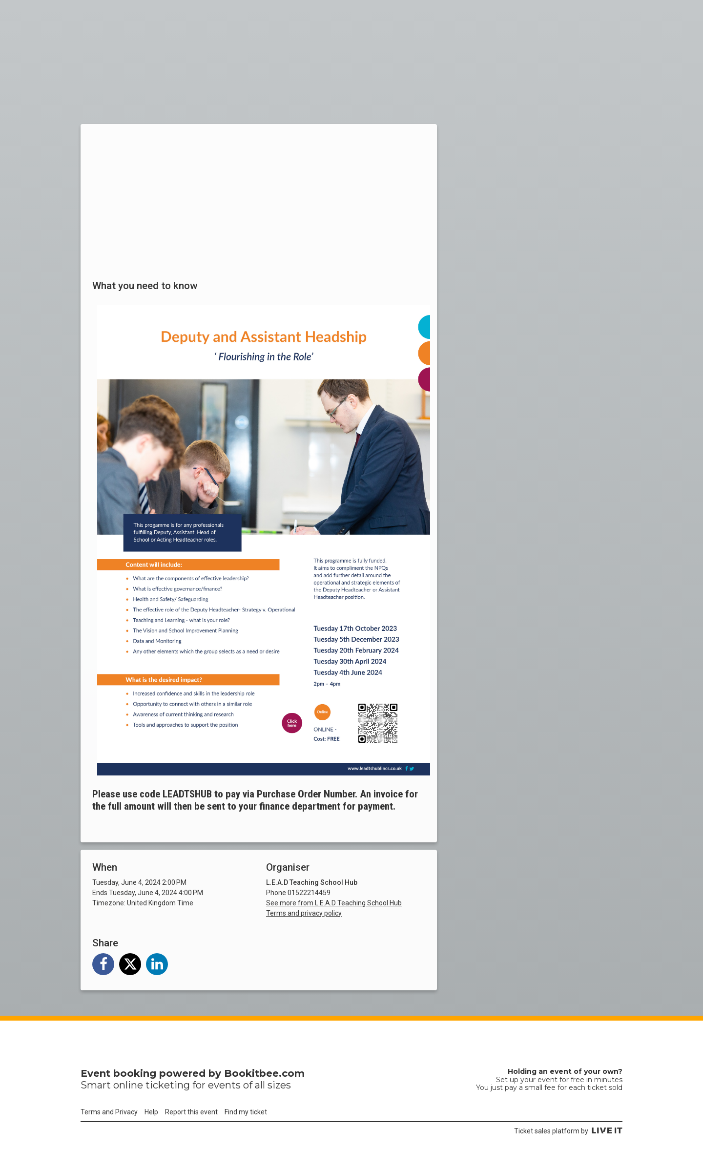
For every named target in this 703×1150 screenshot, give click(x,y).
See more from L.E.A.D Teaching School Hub (334, 903)
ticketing (167, 1085)
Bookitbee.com (264, 1073)
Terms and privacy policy (304, 913)
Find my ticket (246, 1112)
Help (151, 1112)
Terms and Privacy (109, 1112)
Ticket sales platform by (568, 1131)
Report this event (191, 1112)
